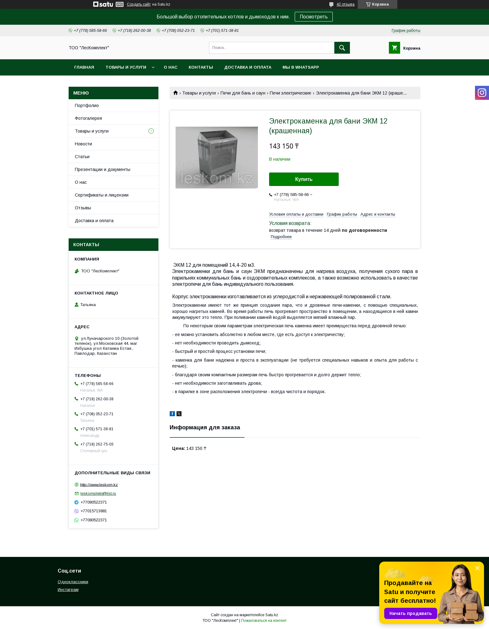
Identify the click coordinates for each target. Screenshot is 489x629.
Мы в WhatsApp (301, 67)
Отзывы (83, 207)
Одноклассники (73, 581)
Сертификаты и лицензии (101, 195)
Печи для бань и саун (242, 92)
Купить (304, 179)
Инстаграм (68, 589)
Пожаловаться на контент (264, 620)
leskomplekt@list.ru (98, 493)
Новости (83, 143)
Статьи (82, 156)
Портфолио (87, 105)
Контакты (201, 67)
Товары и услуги (125, 67)
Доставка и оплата (247, 67)
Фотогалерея (88, 118)
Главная (84, 67)
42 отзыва (345, 4)
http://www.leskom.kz (99, 484)
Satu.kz (271, 615)
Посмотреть (314, 16)
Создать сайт (139, 4)
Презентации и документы (102, 169)
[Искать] (342, 48)
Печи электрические (290, 92)
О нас (170, 67)
